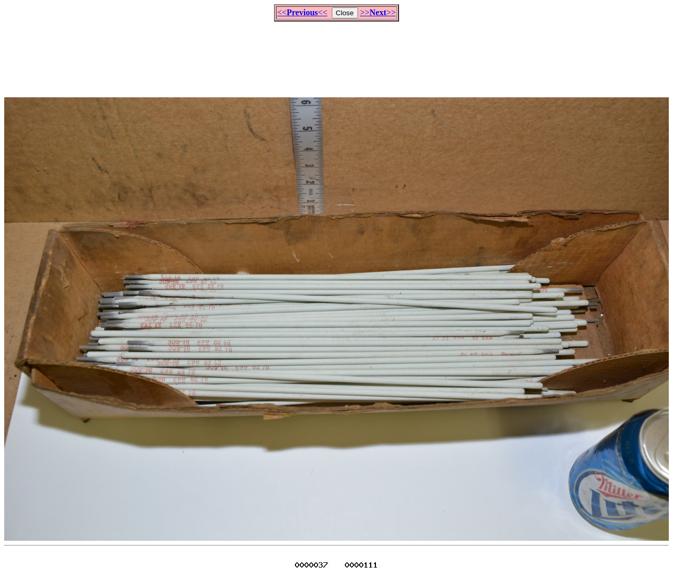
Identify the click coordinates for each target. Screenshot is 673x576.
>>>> (378, 12)
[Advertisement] (336, 54)
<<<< (302, 12)
